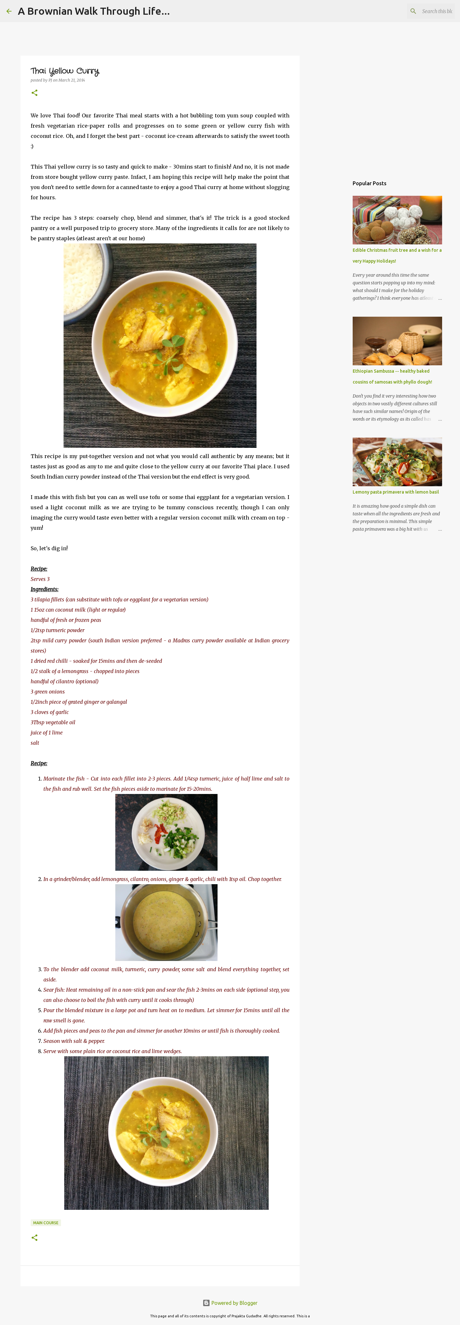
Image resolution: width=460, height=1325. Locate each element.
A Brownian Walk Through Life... (94, 11)
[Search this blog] (421, 11)
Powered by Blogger (230, 1303)
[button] (34, 93)
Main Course (45, 1223)
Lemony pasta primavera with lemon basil (396, 492)
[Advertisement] (332, 276)
